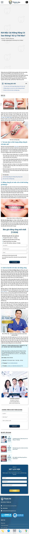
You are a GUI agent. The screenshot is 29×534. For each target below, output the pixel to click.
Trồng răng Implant (4, 525)
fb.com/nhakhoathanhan (12, 363)
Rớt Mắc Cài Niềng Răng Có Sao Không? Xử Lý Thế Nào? (12, 40)
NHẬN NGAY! (14, 426)
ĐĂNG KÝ (14, 490)
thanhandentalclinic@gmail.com (9, 510)
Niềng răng (3, 523)
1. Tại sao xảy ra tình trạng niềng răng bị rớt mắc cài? (14, 86)
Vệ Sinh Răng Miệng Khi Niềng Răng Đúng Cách (13, 176)
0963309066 (5, 508)
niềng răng (16, 146)
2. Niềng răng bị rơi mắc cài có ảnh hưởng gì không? (14, 88)
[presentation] (1, 103)
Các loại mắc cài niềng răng (8, 178)
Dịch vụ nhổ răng (4, 527)
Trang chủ (3, 38)
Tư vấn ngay (14, 262)
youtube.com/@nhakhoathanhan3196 (15, 365)
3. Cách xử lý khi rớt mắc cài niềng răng (11, 90)
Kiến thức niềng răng (10, 38)
